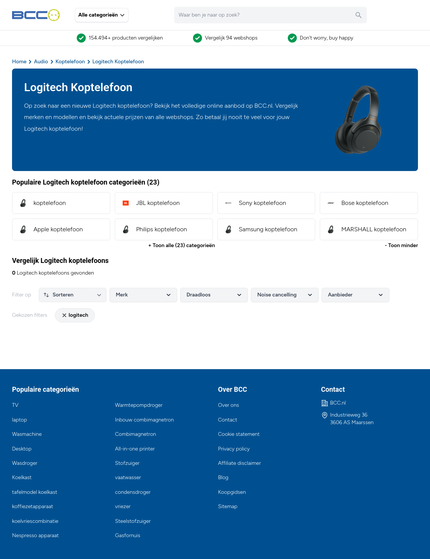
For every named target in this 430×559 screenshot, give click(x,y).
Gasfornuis (127, 535)
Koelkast (22, 477)
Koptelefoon (70, 61)
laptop (19, 420)
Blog (223, 477)
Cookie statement (239, 434)
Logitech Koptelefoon (118, 61)
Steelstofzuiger (133, 521)
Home (19, 61)
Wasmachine (27, 434)
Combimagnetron (135, 434)
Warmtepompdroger (139, 405)
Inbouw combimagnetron (144, 420)
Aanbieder (356, 295)
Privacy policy (234, 449)
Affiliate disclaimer (239, 463)
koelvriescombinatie (35, 521)
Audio (41, 61)
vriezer (123, 506)
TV (15, 405)
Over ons (228, 405)
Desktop (22, 449)
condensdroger (132, 492)
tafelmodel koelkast (34, 492)
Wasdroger (24, 463)
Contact (227, 420)
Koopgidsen (232, 492)
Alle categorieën (101, 15)
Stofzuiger (127, 463)
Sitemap (228, 506)
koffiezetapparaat (32, 506)
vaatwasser (128, 477)
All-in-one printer (135, 449)
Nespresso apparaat (35, 535)
